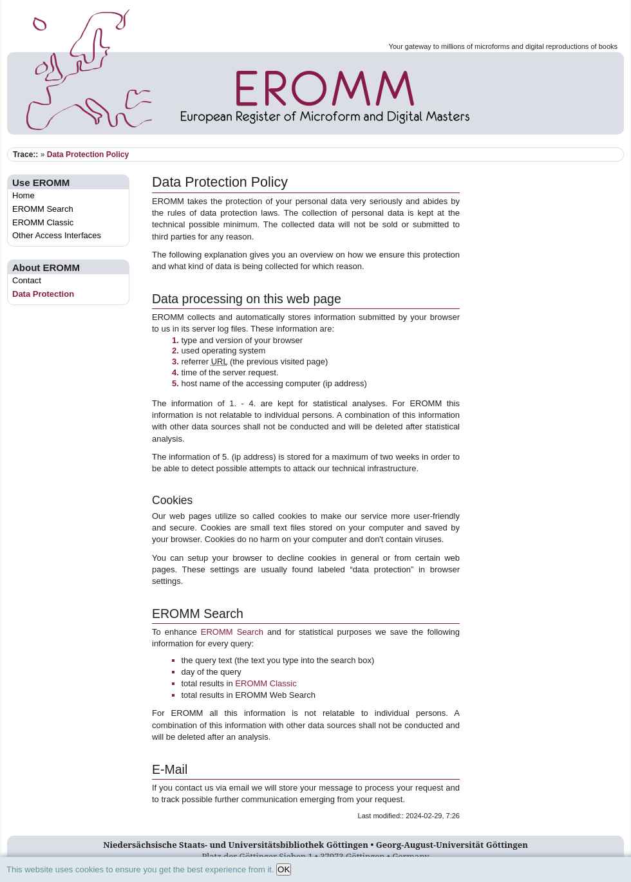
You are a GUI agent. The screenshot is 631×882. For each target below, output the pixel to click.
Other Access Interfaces (56, 235)
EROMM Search (42, 209)
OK (284, 869)
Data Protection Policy (88, 154)
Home (23, 195)
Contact (26, 280)
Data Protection (43, 294)
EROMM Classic (42, 222)
